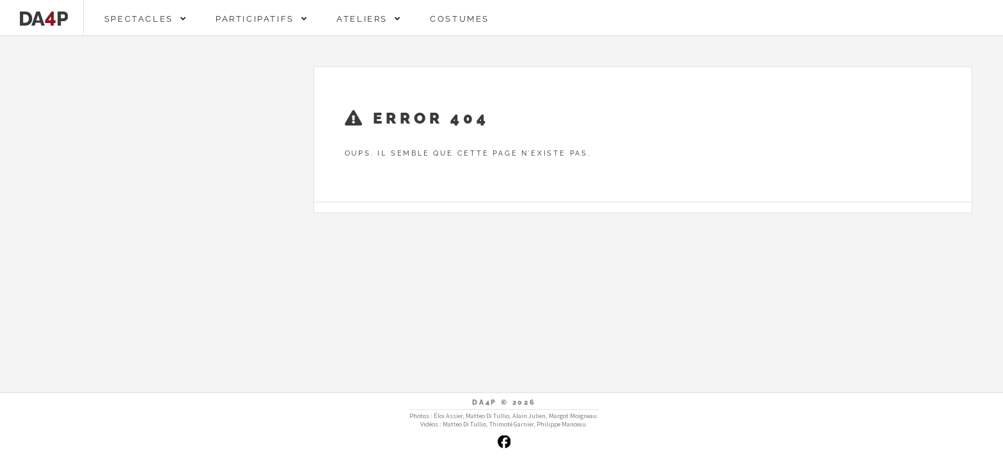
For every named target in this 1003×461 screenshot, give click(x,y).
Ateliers (369, 19)
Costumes (459, 19)
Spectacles (145, 19)
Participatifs (262, 19)
